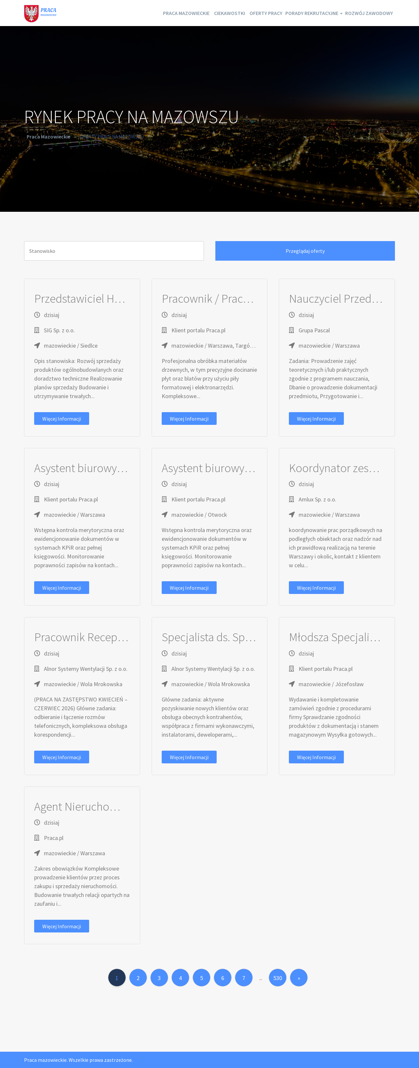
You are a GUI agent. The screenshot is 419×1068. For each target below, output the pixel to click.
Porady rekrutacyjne (298, 13)
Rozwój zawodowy (364, 13)
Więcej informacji (61, 418)
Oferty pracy (239, 13)
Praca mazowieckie (140, 13)
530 (277, 978)
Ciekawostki (193, 13)
